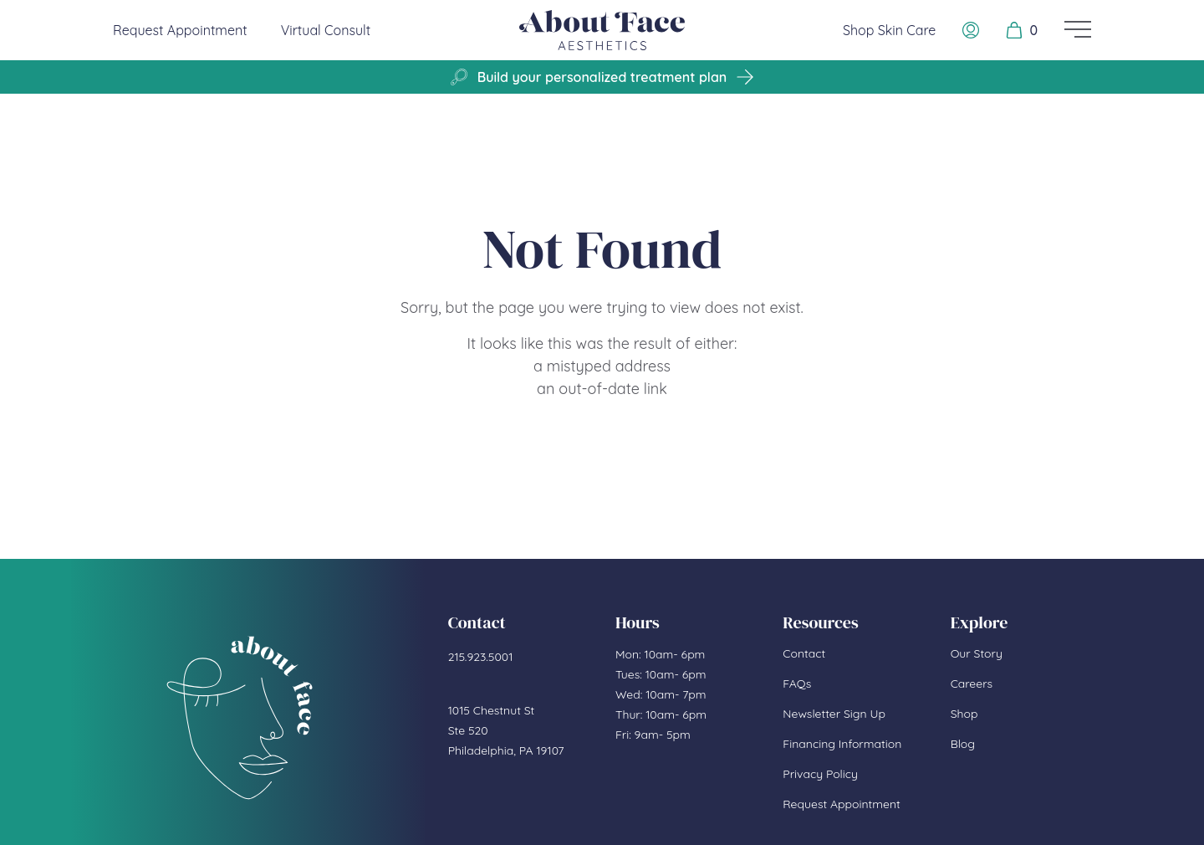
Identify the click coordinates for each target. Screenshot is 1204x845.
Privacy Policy (820, 773)
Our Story (976, 653)
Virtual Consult (326, 30)
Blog (963, 743)
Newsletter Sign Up (834, 713)
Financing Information (842, 743)
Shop (964, 713)
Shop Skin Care (889, 30)
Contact (804, 653)
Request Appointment (180, 29)
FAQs (797, 683)
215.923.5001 (480, 656)
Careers (971, 683)
